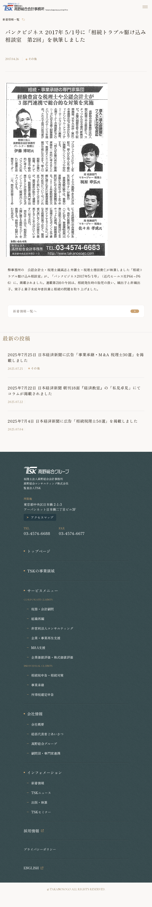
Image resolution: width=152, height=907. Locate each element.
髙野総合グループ (44, 743)
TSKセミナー (41, 812)
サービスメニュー (42, 590)
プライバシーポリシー (40, 849)
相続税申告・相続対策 (47, 675)
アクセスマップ (42, 517)
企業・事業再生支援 (45, 638)
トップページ (38, 551)
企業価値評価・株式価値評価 (52, 657)
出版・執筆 (39, 802)
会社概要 (37, 724)
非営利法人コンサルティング (52, 628)
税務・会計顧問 (42, 609)
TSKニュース (41, 792)
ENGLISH (31, 868)
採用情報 (31, 830)
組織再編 (37, 618)
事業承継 (37, 685)
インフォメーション (44, 772)
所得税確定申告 (42, 694)
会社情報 (35, 713)
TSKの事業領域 (41, 571)
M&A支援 (38, 647)
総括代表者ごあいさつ (47, 734)
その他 (32, 59)
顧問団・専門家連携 (45, 753)
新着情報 (37, 783)
